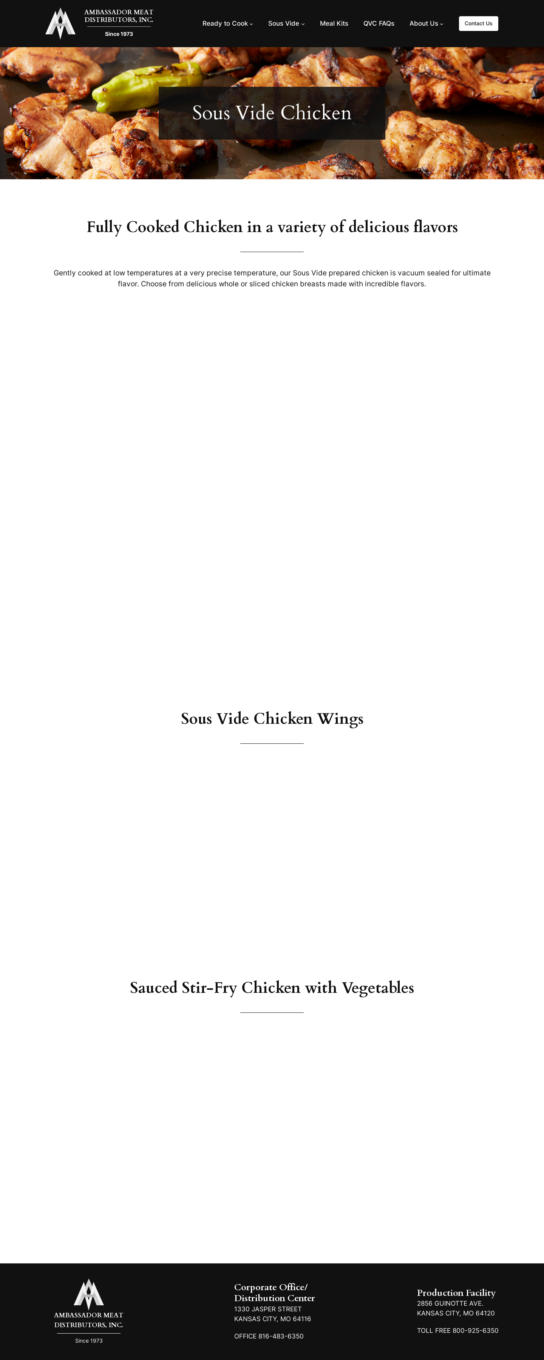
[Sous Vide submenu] (303, 23)
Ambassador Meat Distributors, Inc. (119, 16)
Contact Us (479, 23)
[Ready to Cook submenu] (251, 23)
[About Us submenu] (442, 23)
